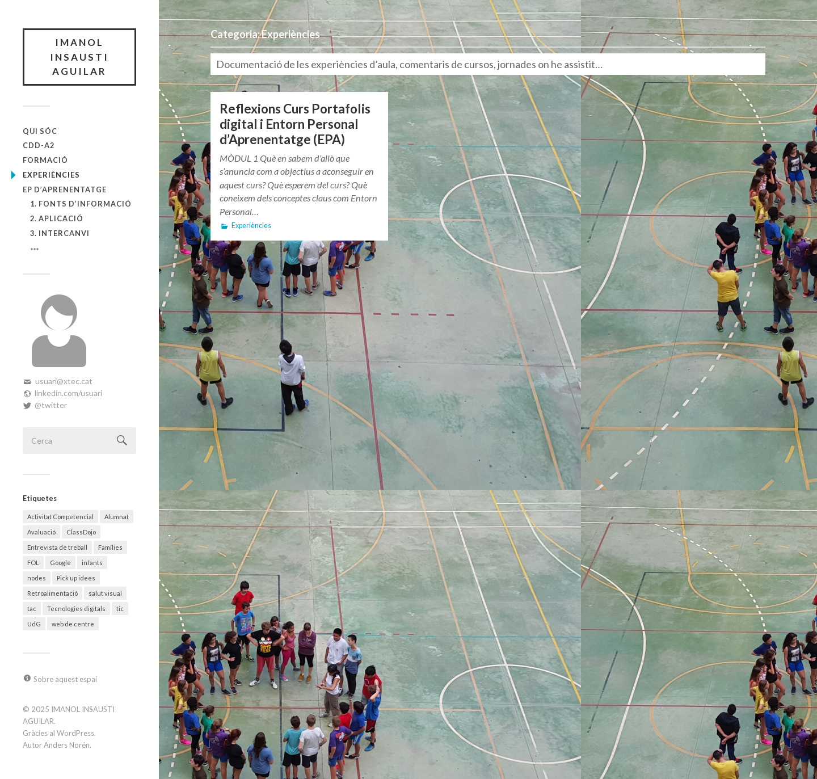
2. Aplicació (56, 218)
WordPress (75, 733)
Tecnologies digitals (76, 608)
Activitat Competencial (60, 516)
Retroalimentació (52, 593)
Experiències (51, 174)
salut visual (105, 593)
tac (31, 608)
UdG (34, 624)
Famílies (110, 547)
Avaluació (41, 532)
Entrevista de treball (57, 547)
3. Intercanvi (60, 233)
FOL (33, 562)
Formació (45, 160)
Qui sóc (40, 131)
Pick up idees (76, 578)
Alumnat (116, 516)
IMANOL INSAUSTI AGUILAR (79, 56)
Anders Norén (67, 744)
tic (120, 608)
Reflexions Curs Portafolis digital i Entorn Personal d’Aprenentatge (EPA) (295, 124)
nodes (36, 578)
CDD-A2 (38, 145)
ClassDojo (81, 532)
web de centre (73, 624)
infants (92, 562)
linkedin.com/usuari (68, 393)
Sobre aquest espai (65, 679)
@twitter (51, 405)
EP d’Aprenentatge (65, 189)
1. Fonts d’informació (81, 203)
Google (60, 562)
